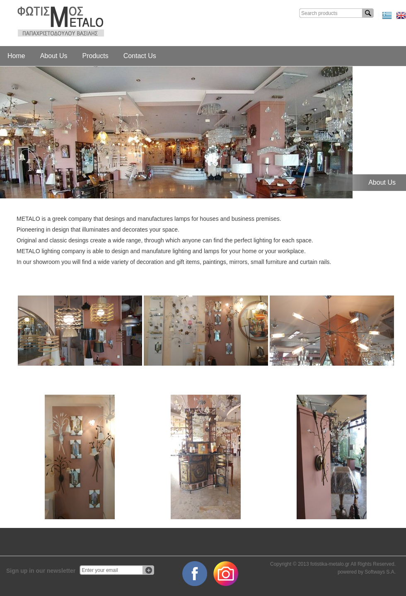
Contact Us (139, 55)
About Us (54, 55)
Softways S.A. (380, 572)
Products (95, 55)
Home (16, 55)
